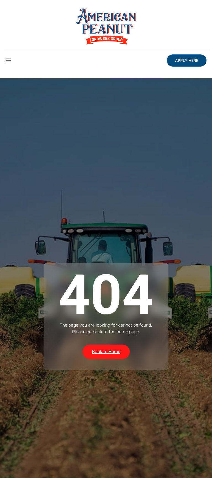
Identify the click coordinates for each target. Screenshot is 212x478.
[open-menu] (9, 60)
